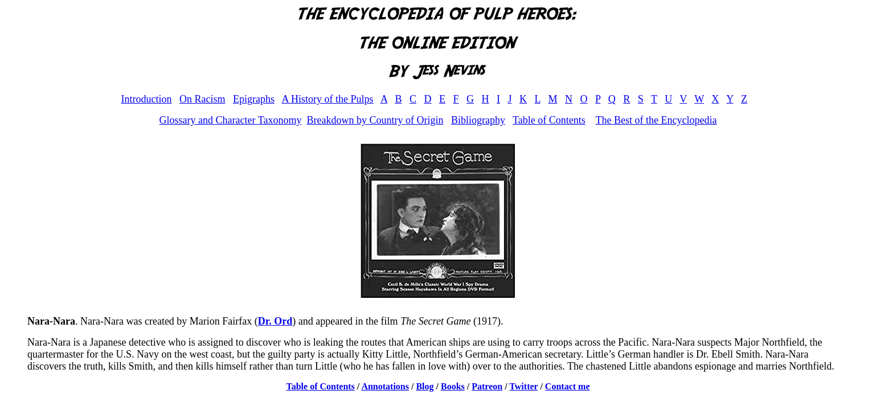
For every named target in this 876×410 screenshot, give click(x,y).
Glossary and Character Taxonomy (230, 120)
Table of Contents (549, 120)
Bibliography (478, 120)
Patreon (487, 386)
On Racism (202, 99)
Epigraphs (254, 99)
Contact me (567, 386)
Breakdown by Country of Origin (374, 120)
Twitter (523, 386)
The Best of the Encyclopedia (656, 120)
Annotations (385, 386)
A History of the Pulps (327, 99)
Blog (424, 386)
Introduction (146, 99)
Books (453, 386)
